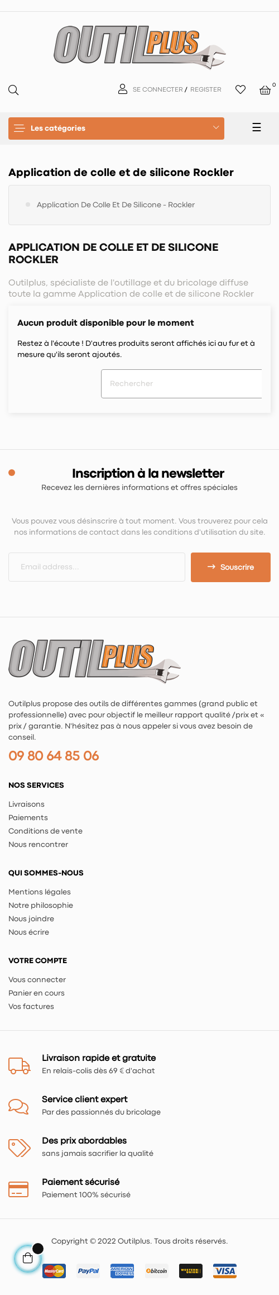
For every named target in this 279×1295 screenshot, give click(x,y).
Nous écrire (28, 932)
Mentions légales (39, 892)
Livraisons (26, 804)
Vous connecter (37, 980)
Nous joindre (31, 919)
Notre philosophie (40, 905)
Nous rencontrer (38, 844)
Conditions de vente (45, 831)
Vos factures (31, 1006)
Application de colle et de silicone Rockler (121, 173)
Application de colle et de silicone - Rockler (116, 205)
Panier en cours (36, 993)
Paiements (28, 818)
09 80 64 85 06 (53, 757)
